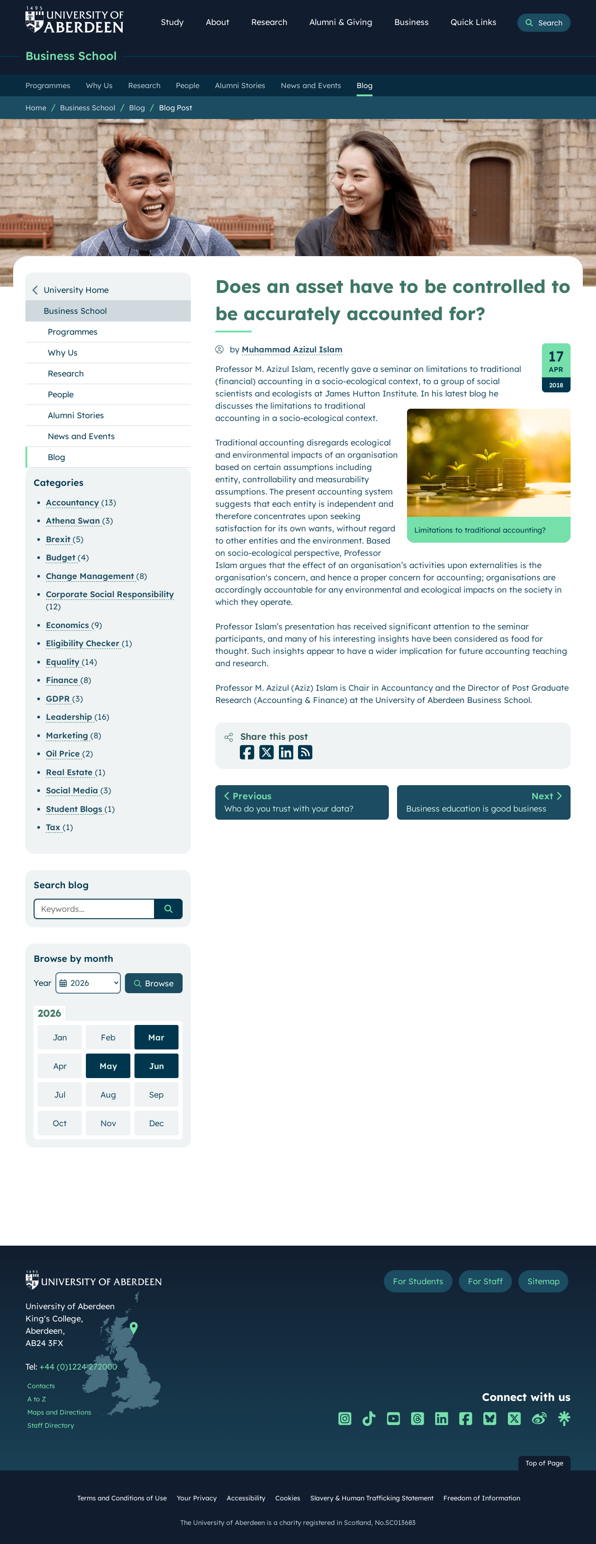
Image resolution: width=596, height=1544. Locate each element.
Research (274, 22)
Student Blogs (75, 809)
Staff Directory (50, 1425)
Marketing (68, 735)
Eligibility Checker (84, 643)
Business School (71, 56)
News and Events (81, 436)
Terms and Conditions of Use (122, 1498)
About (222, 22)
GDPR (59, 698)
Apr (67, 1065)
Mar (156, 1037)
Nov (115, 1122)
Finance (63, 680)
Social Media (73, 790)
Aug (115, 1094)
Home (35, 107)
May (108, 1066)
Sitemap (543, 1281)
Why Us (63, 352)
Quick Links (479, 22)
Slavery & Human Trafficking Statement (371, 1498)
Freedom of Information (481, 1498)
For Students (417, 1281)
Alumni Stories (76, 415)
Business (416, 22)
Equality (64, 662)
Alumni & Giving (345, 22)
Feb (115, 1037)
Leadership (70, 717)
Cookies (287, 1498)
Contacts (41, 1386)
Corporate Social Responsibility (110, 594)
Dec (164, 1122)
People (61, 394)
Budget (62, 557)
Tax (54, 827)
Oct (67, 1122)
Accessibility (246, 1498)
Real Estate (70, 772)
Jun (156, 1066)
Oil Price (64, 753)
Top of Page (544, 1463)
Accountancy (73, 502)
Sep (164, 1094)
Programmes (73, 332)
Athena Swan (74, 520)
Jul (68, 1094)
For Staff (484, 1281)
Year (42, 983)
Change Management (91, 576)
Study (177, 22)
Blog (137, 107)
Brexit (59, 539)
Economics (68, 625)
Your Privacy (197, 1498)
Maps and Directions (59, 1412)
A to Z (36, 1399)
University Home (76, 290)
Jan (67, 1037)
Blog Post (175, 107)
